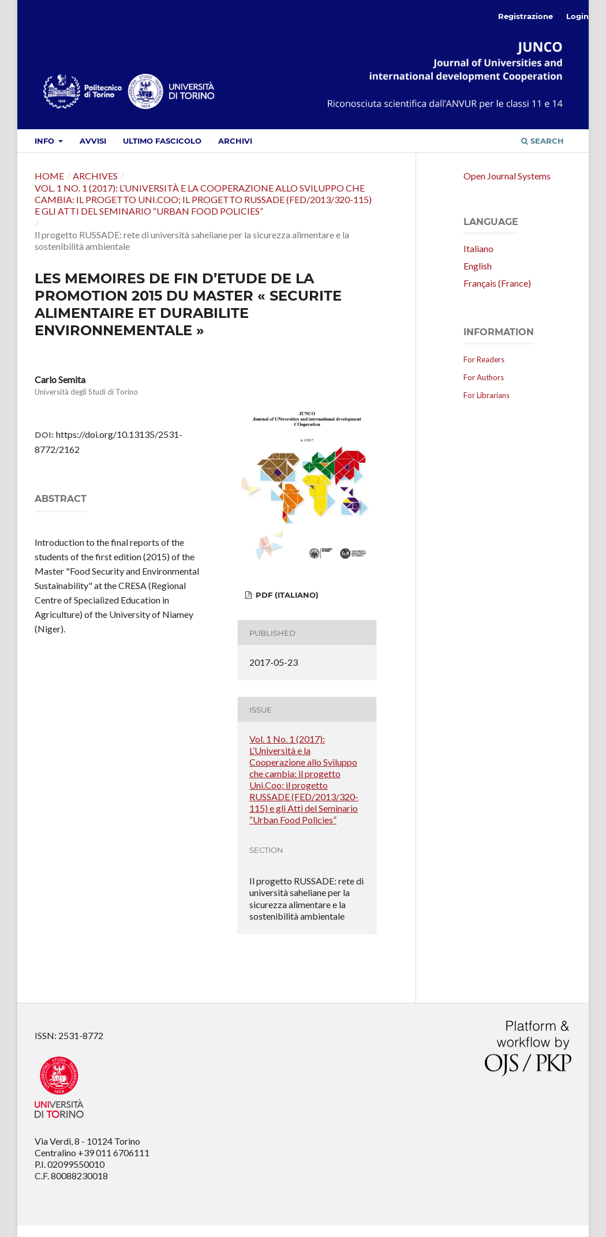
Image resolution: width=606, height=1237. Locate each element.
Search (542, 140)
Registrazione (525, 16)
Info (46, 140)
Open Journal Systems (507, 175)
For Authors (483, 377)
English (477, 265)
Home (49, 175)
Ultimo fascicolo (162, 140)
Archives (95, 175)
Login (577, 16)
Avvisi (93, 140)
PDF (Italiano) (286, 594)
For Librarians (486, 395)
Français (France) (497, 283)
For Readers (483, 359)
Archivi (235, 140)
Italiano (478, 248)
